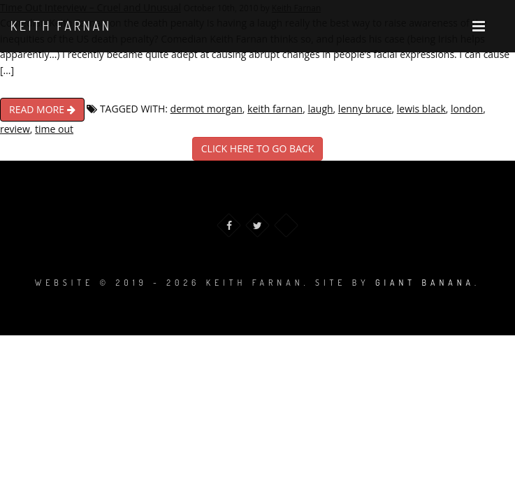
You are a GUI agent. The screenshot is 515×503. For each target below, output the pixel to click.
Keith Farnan (61, 26)
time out (54, 129)
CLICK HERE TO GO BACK (257, 148)
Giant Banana (424, 282)
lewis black (421, 108)
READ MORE (42, 109)
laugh (320, 108)
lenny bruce (365, 108)
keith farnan (275, 108)
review (15, 129)
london (467, 108)
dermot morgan (206, 108)
